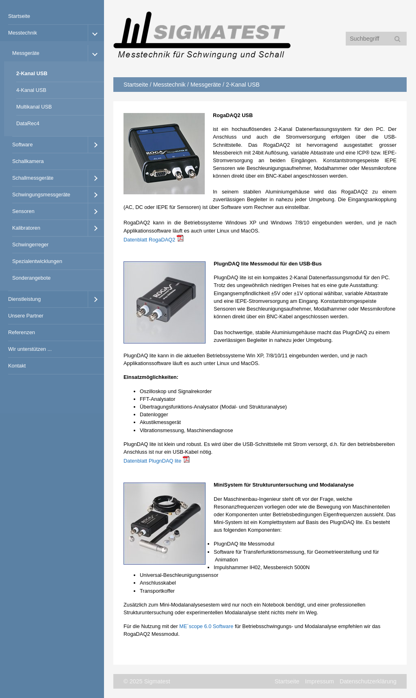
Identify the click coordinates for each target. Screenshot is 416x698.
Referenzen (21, 332)
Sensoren (23, 211)
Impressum (319, 681)
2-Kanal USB (32, 73)
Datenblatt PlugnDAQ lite (152, 461)
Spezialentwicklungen (37, 261)
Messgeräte (25, 53)
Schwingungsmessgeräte (41, 194)
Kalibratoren (26, 228)
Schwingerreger (30, 244)
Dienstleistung (24, 299)
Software (22, 144)
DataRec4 (27, 123)
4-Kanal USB (31, 90)
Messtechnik (22, 33)
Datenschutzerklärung (368, 681)
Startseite (19, 16)
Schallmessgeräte (33, 178)
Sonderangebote (31, 278)
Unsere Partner (25, 316)
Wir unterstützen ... (30, 349)
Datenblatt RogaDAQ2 (149, 240)
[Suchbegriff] (376, 39)
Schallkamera (28, 161)
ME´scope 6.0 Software (206, 626)
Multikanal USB (34, 107)
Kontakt (17, 366)
